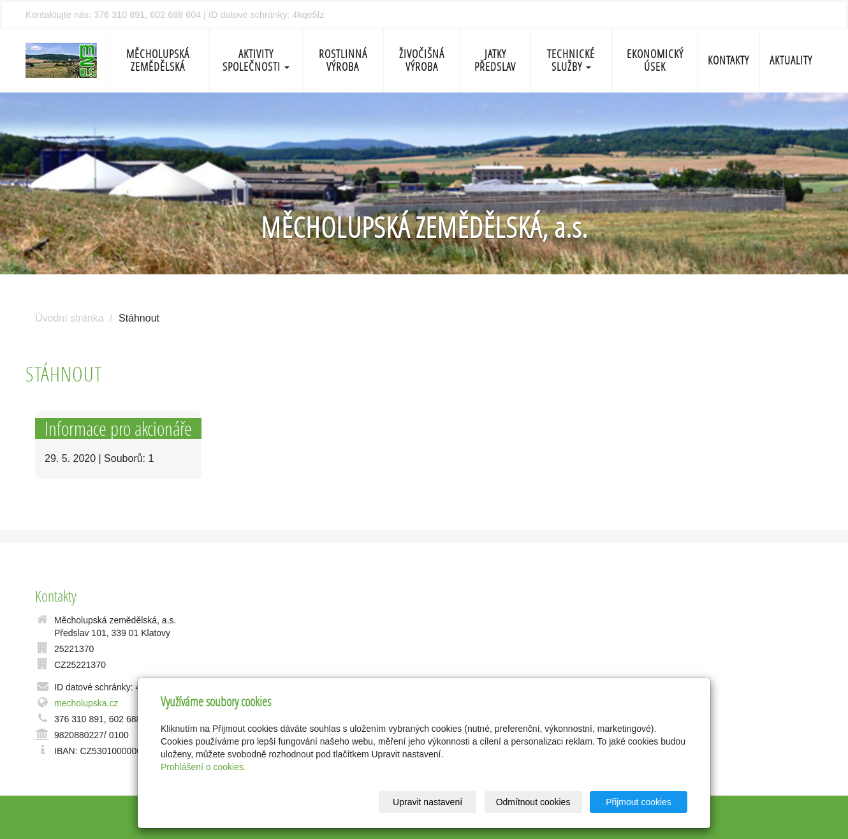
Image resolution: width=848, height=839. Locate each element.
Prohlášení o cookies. (203, 767)
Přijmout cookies (638, 802)
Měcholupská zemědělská (157, 60)
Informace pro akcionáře (118, 428)
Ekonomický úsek (655, 60)
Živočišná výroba (421, 60)
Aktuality (791, 60)
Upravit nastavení (427, 802)
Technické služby (571, 60)
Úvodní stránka (69, 318)
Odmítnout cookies (533, 802)
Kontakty (728, 60)
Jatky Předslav (495, 60)
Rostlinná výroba (343, 60)
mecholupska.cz (86, 703)
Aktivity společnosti (256, 60)
